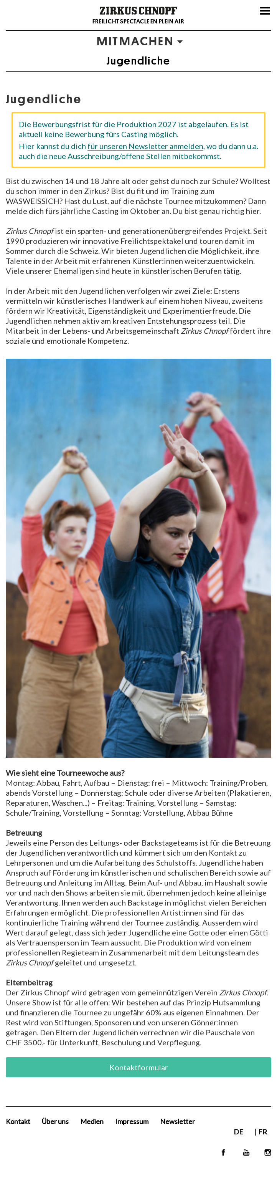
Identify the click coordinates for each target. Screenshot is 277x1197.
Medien (92, 1121)
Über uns (55, 1121)
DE (239, 1131)
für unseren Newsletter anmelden (145, 146)
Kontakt (18, 1121)
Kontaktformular (138, 1067)
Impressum (131, 1121)
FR (262, 1131)
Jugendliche (139, 61)
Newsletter (177, 1121)
